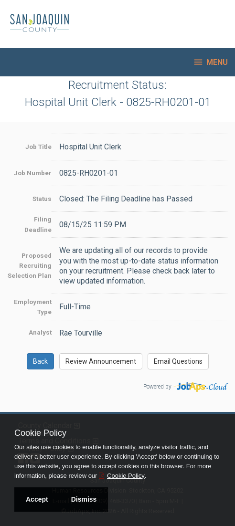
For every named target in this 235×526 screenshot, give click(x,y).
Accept (37, 499)
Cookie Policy (40, 433)
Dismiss (84, 499)
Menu (210, 62)
